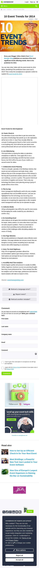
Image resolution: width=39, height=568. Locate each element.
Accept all (19, 560)
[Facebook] (7, 511)
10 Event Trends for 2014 (18, 9)
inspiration (9, 9)
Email (3, 342)
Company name (6, 334)
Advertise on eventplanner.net (19, 435)
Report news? (19, 294)
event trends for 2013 (15, 74)
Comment (4, 350)
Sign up (32, 2)
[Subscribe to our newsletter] (16, 511)
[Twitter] (4, 511)
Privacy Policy (10, 369)
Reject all (19, 555)
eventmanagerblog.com (15, 280)
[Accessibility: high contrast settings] (37, 2)
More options (19, 550)
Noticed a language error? (19, 289)
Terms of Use (16, 367)
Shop (30, 511)
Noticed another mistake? (19, 299)
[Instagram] (10, 511)
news (4, 9)
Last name (4, 326)
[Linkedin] (13, 511)
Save (36, 19)
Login (27, 2)
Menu (4, 6)
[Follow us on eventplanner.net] (20, 511)
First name (4, 318)
